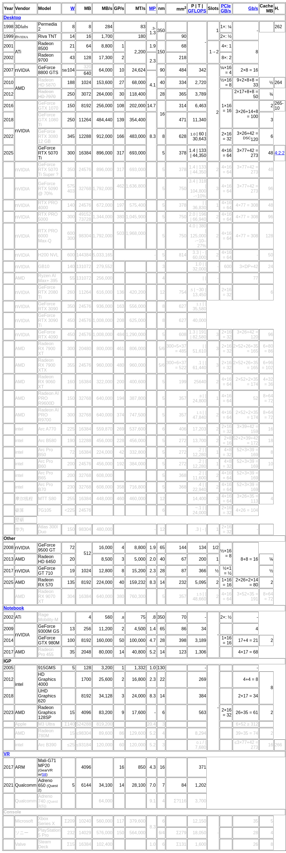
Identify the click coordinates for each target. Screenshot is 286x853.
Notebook (14, 608)
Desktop (12, 17)
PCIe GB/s (226, 8)
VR (7, 754)
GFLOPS (197, 11)
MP (152, 8)
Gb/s (253, 8)
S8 (44, 774)
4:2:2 (280, 153)
